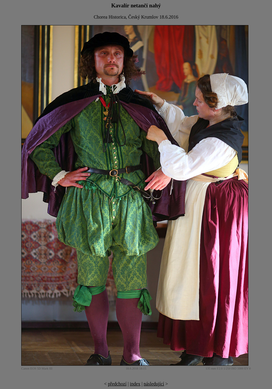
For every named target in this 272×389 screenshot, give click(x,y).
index (135, 383)
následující (154, 383)
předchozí (117, 383)
